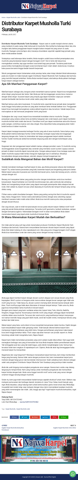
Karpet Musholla (11, 409)
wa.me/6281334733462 (29, 402)
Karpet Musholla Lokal (13, 17)
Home (3, 17)
